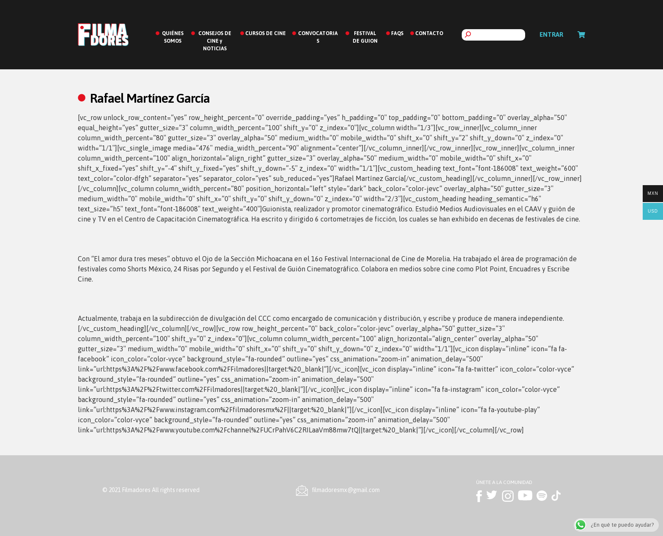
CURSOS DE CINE (265, 33)
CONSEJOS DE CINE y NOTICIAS (214, 41)
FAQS (397, 33)
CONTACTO (429, 33)
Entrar (551, 34)
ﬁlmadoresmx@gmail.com (346, 490)
